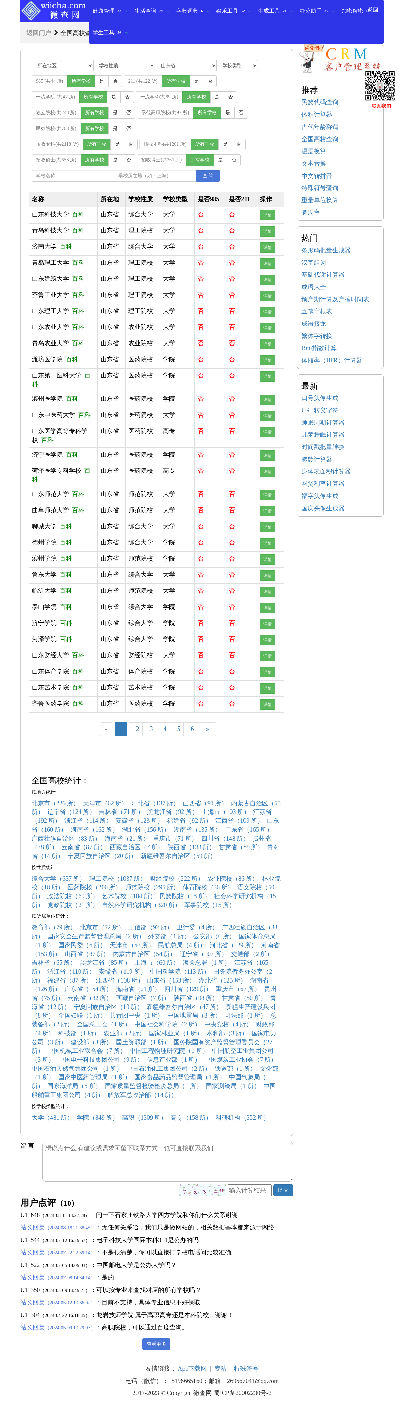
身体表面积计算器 (326, 471)
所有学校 (81, 81)
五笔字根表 (316, 311)
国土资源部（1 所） (143, 1042)
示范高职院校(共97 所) (165, 112)
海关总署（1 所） (207, 962)
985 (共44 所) (49, 81)
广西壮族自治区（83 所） (66, 838)
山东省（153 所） (171, 980)
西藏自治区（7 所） (137, 847)
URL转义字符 (319, 410)
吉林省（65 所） (54, 962)
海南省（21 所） (127, 838)
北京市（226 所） (56, 803)
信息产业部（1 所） (174, 1059)
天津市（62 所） (105, 803)
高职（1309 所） (144, 1117)
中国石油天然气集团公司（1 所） (77, 1068)
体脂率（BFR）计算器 (332, 360)
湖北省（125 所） (223, 980)
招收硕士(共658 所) (56, 160)
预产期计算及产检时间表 (335, 299)
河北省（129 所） (234, 945)
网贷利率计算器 (323, 483)
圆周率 (310, 212)
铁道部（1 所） (236, 1068)
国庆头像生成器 (323, 508)
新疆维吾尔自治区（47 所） (185, 1006)
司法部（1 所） (246, 1015)
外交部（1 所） (169, 936)
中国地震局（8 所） (194, 1015)
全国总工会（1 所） (104, 1024)
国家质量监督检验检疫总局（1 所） (153, 1086)
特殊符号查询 (319, 187)
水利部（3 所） (227, 1033)
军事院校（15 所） (209, 905)
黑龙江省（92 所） (172, 811)
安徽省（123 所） (140, 820)
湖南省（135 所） (198, 829)
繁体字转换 (316, 336)
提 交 (283, 1190)
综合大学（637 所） (59, 878)
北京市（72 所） (102, 927)
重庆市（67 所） (238, 989)
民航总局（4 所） (182, 945)
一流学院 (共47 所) (55, 96)
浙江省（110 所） (71, 971)
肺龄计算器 (316, 459)
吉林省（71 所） (121, 811)
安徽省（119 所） (122, 971)
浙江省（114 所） (88, 820)
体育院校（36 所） (208, 887)
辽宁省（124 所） (71, 811)
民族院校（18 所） (185, 896)
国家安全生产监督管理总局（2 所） (96, 936)
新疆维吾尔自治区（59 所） (178, 856)
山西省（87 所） (86, 954)
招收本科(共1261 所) (165, 144)
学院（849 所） (98, 1117)
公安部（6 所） (214, 936)
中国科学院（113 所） (180, 971)
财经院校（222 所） (177, 878)
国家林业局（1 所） (176, 1033)
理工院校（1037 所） (117, 878)
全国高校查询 (319, 139)
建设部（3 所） (91, 1042)
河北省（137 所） (155, 803)
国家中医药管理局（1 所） (94, 1077)
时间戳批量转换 (323, 447)
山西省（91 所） (205, 803)
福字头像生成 (319, 496)
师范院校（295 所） (152, 887)
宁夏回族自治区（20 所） (102, 856)
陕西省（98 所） (196, 998)
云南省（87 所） (83, 847)
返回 (372, 10)
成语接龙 (313, 323)
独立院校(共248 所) (56, 112)
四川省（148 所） (225, 838)
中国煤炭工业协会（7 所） (240, 1059)
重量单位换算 (319, 200)
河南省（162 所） (95, 829)
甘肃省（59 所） (241, 847)
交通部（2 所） (252, 954)
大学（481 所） (52, 1117)
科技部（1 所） (79, 1033)
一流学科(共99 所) (159, 96)
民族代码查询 (319, 102)
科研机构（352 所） (243, 1117)
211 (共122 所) (143, 81)
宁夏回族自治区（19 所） (108, 1006)
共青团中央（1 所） (137, 1015)
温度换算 (313, 151)
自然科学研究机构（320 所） (141, 905)
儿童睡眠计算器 (323, 434)
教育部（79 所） (54, 927)
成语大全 (313, 287)
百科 (78, 214)
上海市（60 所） (156, 962)
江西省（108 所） (120, 980)
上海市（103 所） (226, 811)
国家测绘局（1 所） (233, 1086)
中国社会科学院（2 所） (167, 1024)
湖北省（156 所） (146, 829)
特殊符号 (246, 1368)
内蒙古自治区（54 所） (144, 954)
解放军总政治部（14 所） (142, 1095)
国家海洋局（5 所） (74, 1086)
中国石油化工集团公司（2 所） (168, 1068)
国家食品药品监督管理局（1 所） (180, 1077)
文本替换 (313, 163)
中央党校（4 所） (228, 1024)
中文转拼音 (316, 175)
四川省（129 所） (188, 989)
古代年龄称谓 (319, 126)
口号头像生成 (319, 398)
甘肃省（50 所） (244, 998)
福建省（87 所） (69, 980)
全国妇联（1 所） (82, 1015)
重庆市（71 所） (175, 838)
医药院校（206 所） (95, 887)
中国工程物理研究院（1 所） (169, 1050)
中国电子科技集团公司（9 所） (100, 1059)
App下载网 (192, 1368)
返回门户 (38, 32)
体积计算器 (316, 114)
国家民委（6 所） (82, 945)
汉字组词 (313, 262)
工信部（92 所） (150, 927)
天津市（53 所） (132, 945)
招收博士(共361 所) (161, 160)
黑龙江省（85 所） (105, 962)
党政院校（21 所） (72, 905)
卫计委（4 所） (197, 927)
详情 (267, 215)
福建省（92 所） (189, 820)
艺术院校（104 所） (129, 896)
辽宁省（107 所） (204, 954)
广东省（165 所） (249, 829)
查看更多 (156, 1344)
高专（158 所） (191, 1117)
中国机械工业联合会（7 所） (86, 1050)
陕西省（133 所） (191, 847)
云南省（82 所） (90, 998)
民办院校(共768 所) (56, 128)
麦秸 (220, 1368)
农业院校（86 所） (233, 878)
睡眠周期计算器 (323, 422)
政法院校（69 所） (72, 896)
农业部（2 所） (124, 1033)
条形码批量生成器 (326, 250)
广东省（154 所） (88, 989)
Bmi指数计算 (319, 348)
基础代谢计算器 (323, 274)
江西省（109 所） (239, 820)
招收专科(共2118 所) (57, 144)
